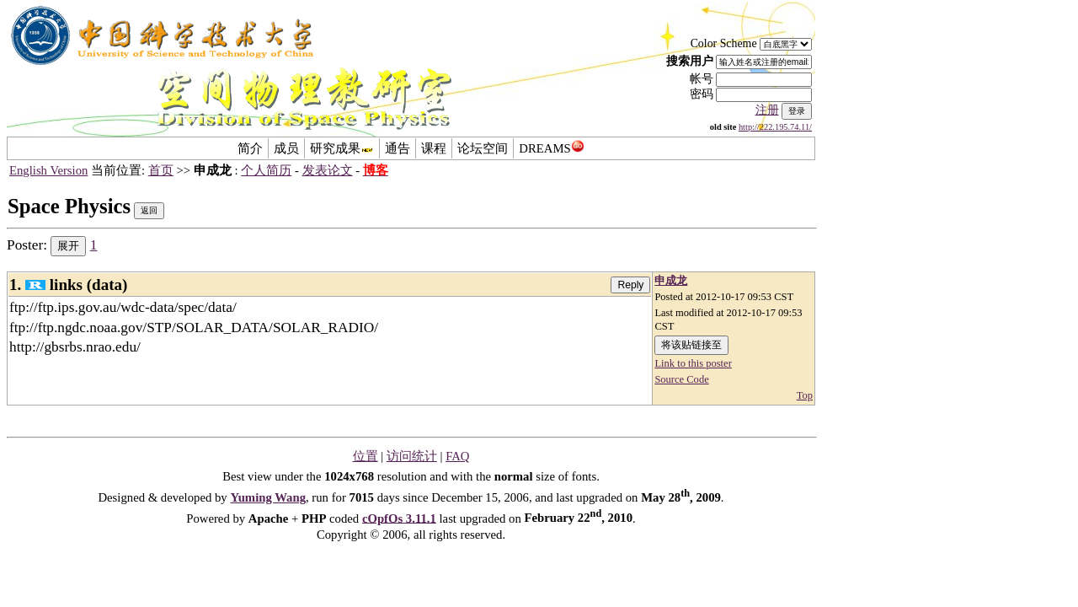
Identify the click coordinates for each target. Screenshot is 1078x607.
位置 (365, 456)
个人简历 (266, 170)
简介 (250, 148)
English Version (48, 170)
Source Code (681, 379)
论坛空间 (482, 148)
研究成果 (342, 148)
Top (805, 395)
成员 (286, 148)
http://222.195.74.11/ (775, 127)
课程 (433, 148)
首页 (160, 170)
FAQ (457, 456)
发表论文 (327, 170)
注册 (767, 110)
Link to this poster (692, 363)
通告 (397, 148)
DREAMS (551, 148)
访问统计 (412, 456)
